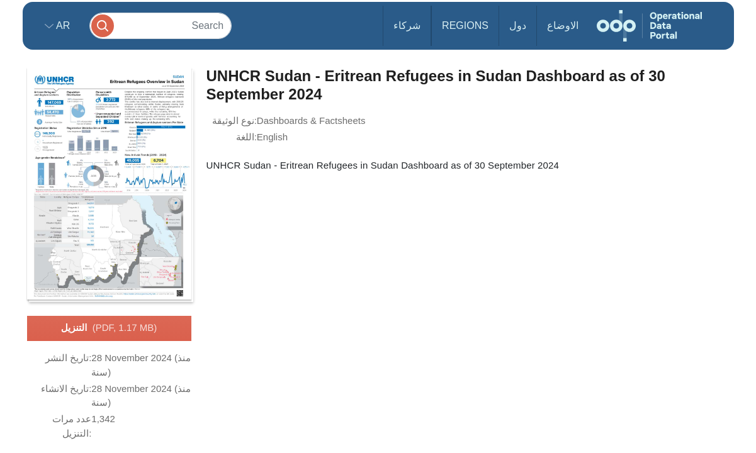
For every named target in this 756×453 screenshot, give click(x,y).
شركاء (406, 25)
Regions (465, 25)
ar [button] (62, 25)
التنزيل (109, 328)
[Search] (160, 25)
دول (517, 25)
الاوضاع (562, 25)
